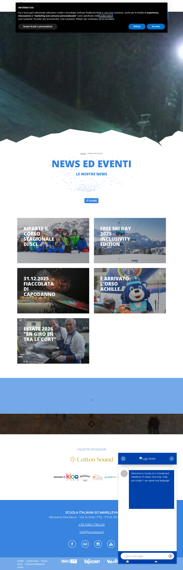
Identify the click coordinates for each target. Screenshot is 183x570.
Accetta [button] (156, 26)
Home (83, 153)
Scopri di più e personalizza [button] (37, 26)
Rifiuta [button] (136, 26)
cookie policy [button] (106, 16)
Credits (20, 560)
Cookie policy (32, 560)
